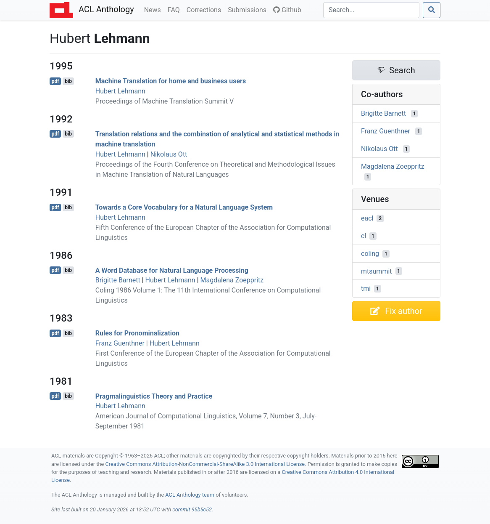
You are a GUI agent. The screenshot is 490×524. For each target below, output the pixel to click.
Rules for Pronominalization (137, 333)
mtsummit (376, 271)
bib (68, 81)
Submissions (249, 9)
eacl (367, 218)
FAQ (175, 9)
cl (363, 236)
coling (370, 254)
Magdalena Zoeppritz (232, 280)
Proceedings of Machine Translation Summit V (164, 101)
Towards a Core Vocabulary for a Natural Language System (184, 207)
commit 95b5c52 (192, 509)
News (154, 9)
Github (287, 10)
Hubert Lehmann (120, 91)
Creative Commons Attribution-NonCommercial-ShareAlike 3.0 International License (205, 464)
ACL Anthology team (189, 495)
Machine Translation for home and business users (170, 81)
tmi (366, 289)
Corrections (205, 9)
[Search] (371, 10)
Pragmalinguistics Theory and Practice (153, 396)
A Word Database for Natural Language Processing (171, 270)
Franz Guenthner (120, 343)
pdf (55, 81)
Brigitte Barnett (117, 280)
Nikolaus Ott (168, 154)
